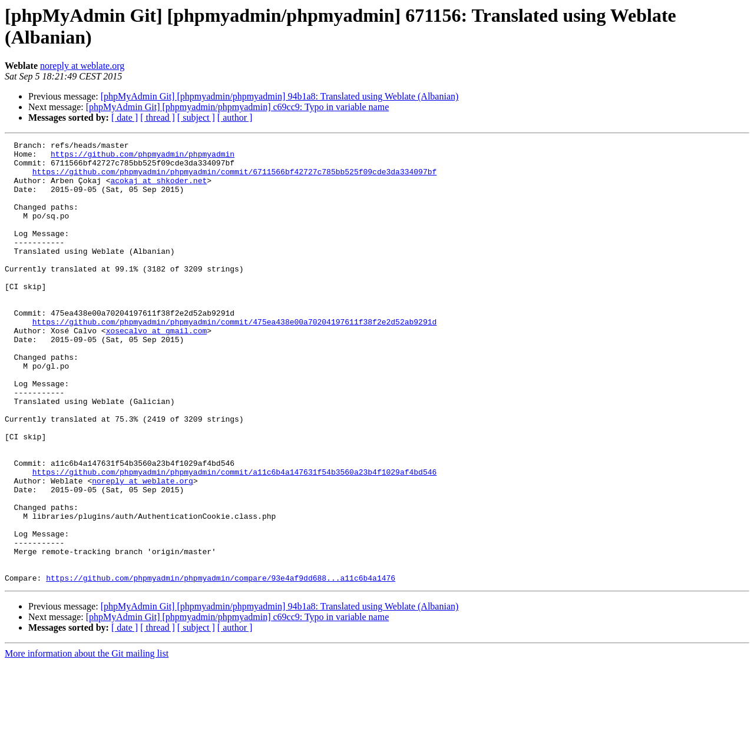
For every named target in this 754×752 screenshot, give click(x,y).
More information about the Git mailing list (86, 742)
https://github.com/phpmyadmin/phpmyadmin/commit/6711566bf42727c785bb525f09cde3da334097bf (234, 178)
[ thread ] (157, 117)
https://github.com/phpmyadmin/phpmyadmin (142, 157)
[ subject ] (196, 117)
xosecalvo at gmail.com (156, 369)
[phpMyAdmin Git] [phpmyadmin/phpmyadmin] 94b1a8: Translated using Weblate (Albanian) (280, 96)
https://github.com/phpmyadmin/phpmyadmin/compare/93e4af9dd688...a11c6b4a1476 (220, 666)
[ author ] (235, 117)
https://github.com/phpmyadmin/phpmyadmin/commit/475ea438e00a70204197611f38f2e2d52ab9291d (234, 358)
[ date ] (124, 117)
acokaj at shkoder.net (158, 189)
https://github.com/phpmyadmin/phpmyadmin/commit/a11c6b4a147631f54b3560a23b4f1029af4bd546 (234, 539)
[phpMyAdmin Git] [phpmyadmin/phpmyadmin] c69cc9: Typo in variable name (237, 107)
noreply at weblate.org (82, 66)
